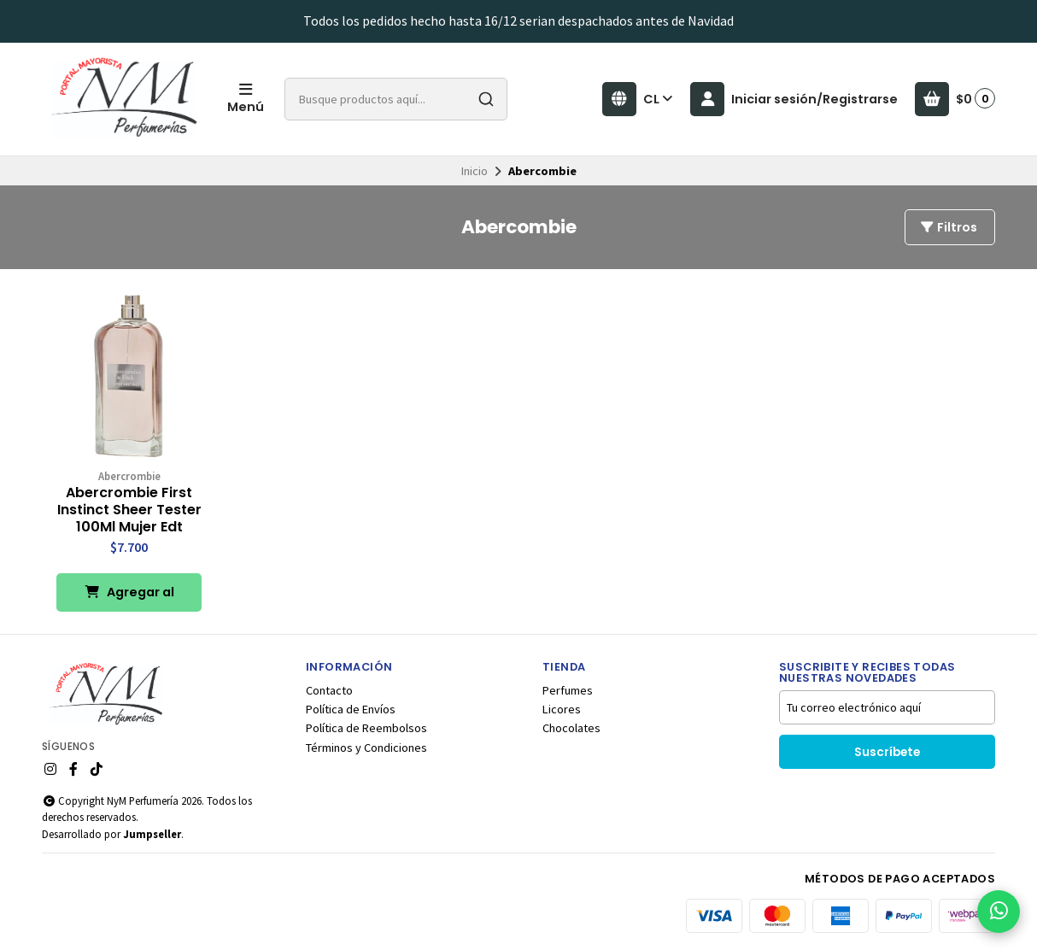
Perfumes (567, 690)
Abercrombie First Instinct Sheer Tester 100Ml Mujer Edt (129, 510)
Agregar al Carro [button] (129, 597)
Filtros (948, 227)
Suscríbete (887, 752)
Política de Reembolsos (366, 728)
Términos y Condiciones (366, 748)
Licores (561, 709)
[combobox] (395, 99)
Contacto (329, 690)
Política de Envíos (350, 709)
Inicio (474, 171)
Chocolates (571, 728)
